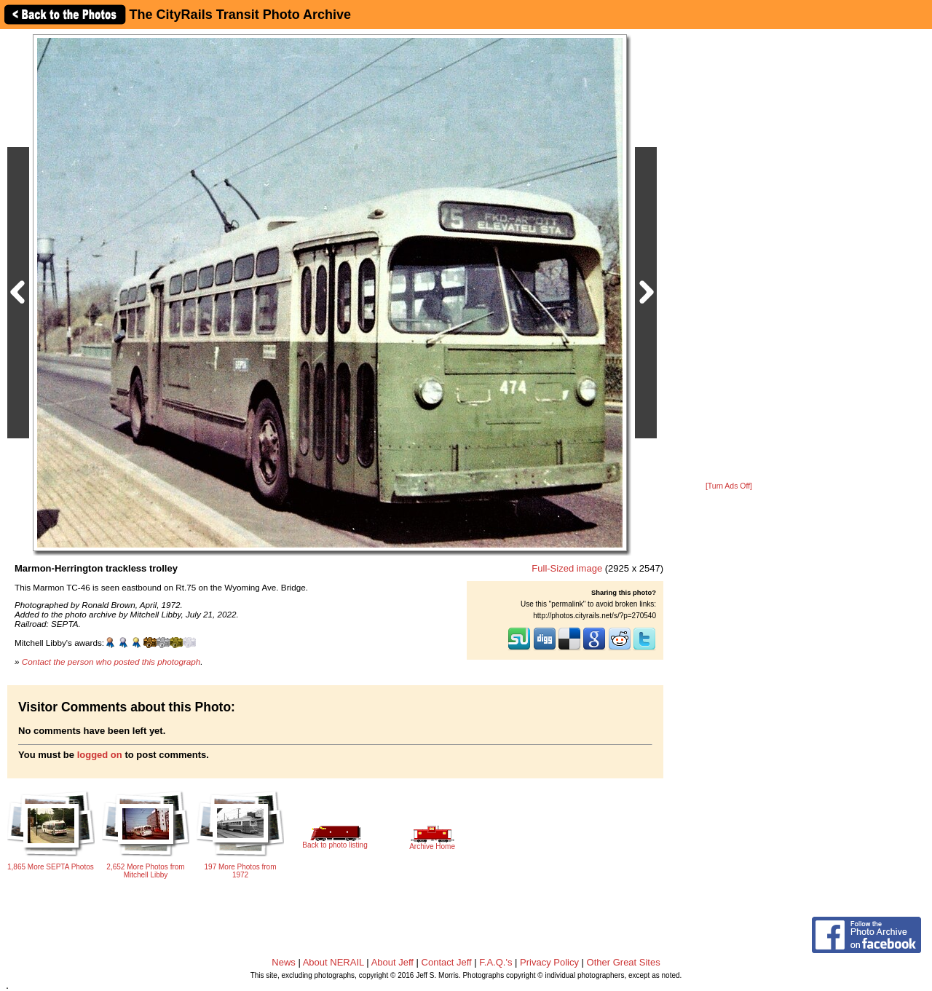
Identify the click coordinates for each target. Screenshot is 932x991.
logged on (99, 754)
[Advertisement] (729, 256)
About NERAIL (333, 962)
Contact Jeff (447, 962)
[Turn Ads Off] (729, 486)
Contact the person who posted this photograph (111, 661)
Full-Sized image (567, 568)
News (284, 962)
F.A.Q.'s (495, 962)
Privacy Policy (549, 962)
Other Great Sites (623, 962)
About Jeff (392, 962)
